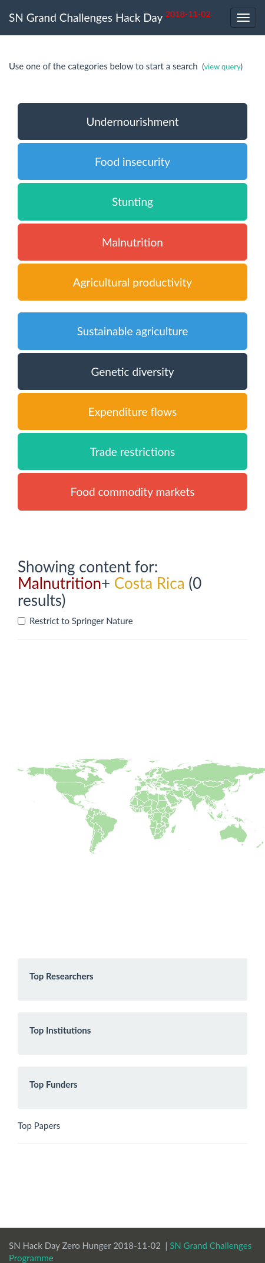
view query (222, 66)
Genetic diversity (132, 371)
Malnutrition (132, 242)
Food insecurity (132, 161)
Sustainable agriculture (132, 331)
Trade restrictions (132, 451)
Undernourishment (132, 121)
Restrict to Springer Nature (75, 620)
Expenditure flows (132, 411)
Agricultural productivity (132, 282)
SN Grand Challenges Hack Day (110, 16)
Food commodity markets (133, 491)
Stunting (132, 201)
